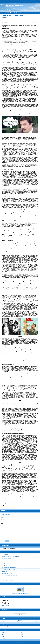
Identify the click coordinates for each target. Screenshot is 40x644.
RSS (24, 642)
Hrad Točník (4, 563)
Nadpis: (2, 519)
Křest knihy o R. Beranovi (7, 573)
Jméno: (2, 517)
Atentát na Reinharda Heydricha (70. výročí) (11, 560)
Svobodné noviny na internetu (12, 5)
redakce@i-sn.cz (5, 605)
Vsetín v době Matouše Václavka (8, 580)
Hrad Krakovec (5, 561)
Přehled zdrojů (5, 626)
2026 (22, 621)
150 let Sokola (5, 554)
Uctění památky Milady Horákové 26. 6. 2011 (11, 578)
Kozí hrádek (4, 571)
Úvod (3, 12)
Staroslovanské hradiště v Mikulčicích (9, 575)
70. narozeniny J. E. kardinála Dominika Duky (11, 556)
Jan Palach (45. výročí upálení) (8, 569)
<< (3, 621)
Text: (2, 523)
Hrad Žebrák (4, 565)
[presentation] (20, 535)
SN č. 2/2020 (7, 12)
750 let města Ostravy (6, 558)
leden (18, 621)
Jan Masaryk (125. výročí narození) (9, 567)
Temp (3, 577)
